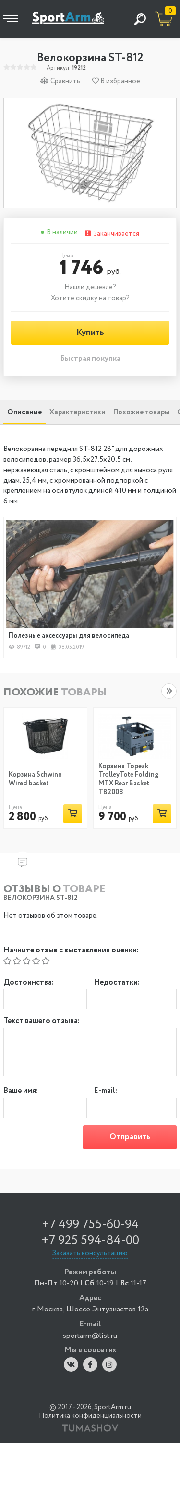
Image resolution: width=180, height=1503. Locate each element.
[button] (169, 691)
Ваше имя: (20, 1091)
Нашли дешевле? (90, 287)
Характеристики (77, 412)
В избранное (116, 81)
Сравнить (60, 81)
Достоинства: (28, 983)
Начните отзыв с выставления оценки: (71, 951)
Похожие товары (141, 412)
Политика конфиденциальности (90, 1416)
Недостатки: (117, 983)
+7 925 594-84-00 (90, 1240)
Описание (24, 412)
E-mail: (105, 1091)
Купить (90, 332)
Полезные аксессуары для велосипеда (69, 636)
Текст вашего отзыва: (41, 1021)
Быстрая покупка (90, 359)
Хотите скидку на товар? (90, 298)
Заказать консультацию (90, 1253)
